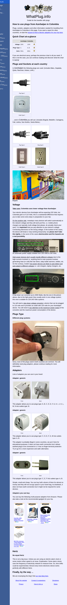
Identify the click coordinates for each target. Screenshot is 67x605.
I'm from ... (4, 9)
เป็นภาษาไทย (7, 85)
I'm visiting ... (5, 13)
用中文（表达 (7, 56)
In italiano (6, 38)
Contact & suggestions (41, 588)
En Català (4, 45)
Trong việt (6, 74)
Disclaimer (56, 588)
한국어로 (5, 81)
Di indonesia (7, 70)
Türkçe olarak (7, 77)
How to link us (41, 592)
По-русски (6, 67)
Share (56, 592)
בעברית (5, 88)
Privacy (26, 592)
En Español (5, 34)
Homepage (5, 5)
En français (6, 52)
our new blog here (48, 584)
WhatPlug (5, 2)
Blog (2, 19)
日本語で (5, 63)
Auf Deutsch (5, 41)
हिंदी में (4, 59)
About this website (26, 588)
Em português (7, 49)
